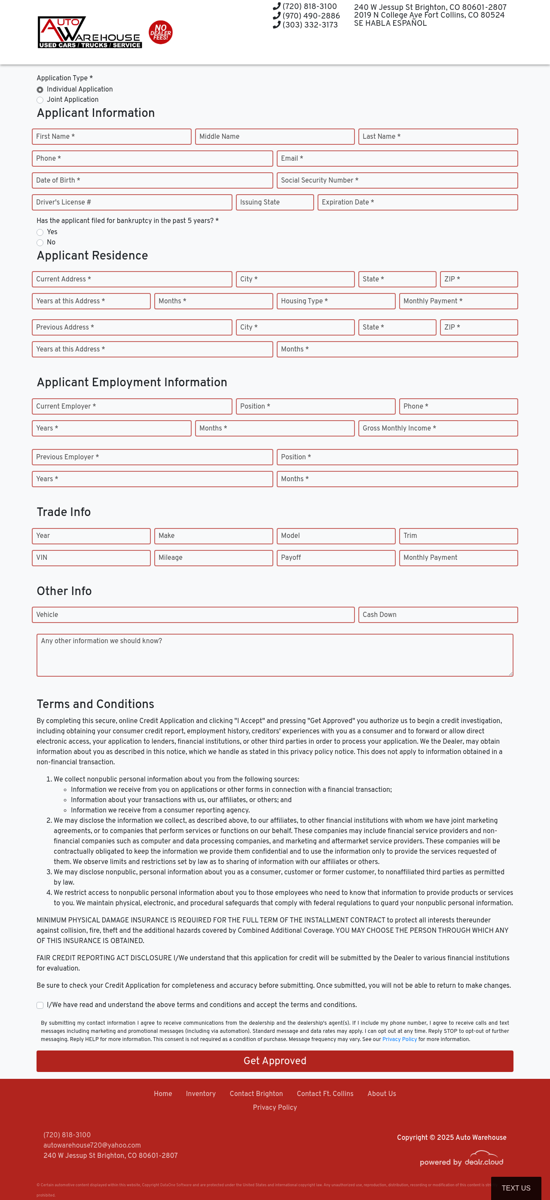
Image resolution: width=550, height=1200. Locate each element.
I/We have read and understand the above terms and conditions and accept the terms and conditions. (202, 1005)
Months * (172, 301)
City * (249, 279)
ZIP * (452, 279)
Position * (255, 407)
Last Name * (382, 137)
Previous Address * (65, 328)
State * (373, 279)
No (51, 242)
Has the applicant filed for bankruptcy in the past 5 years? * (128, 221)
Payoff (291, 558)
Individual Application (80, 89)
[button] (267, 48)
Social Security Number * (320, 181)
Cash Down (380, 615)
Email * (292, 159)
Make (166, 536)
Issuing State (260, 202)
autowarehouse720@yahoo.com (92, 1146)
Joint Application (72, 100)
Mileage (171, 558)
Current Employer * (66, 407)
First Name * (55, 137)
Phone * (48, 159)
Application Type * (65, 78)
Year (43, 536)
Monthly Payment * (433, 301)
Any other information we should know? (101, 641)
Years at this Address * (70, 301)
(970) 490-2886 (306, 16)
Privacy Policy (399, 1039)
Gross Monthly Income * (399, 428)
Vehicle (47, 615)
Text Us (516, 1188)
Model (290, 536)
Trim (410, 536)
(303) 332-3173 (305, 26)
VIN (41, 558)
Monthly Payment (430, 558)
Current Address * (63, 279)
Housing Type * (304, 301)
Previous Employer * (67, 457)
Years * (47, 428)
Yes (52, 232)
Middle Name (219, 137)
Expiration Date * (348, 202)
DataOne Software (176, 1185)
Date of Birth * (58, 181)
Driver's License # (64, 202)
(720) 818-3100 (305, 7)
